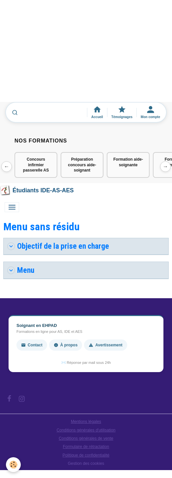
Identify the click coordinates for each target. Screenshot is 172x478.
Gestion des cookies (86, 463)
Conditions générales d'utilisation (86, 430)
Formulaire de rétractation (86, 446)
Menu (20, 270)
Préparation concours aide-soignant (82, 165)
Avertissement (105, 345)
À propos (66, 345)
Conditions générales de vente (86, 438)
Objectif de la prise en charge (58, 246)
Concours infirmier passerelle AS (36, 165)
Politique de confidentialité (86, 455)
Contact (32, 345)
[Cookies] (13, 464)
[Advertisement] (86, 54)
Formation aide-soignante (128, 162)
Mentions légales (86, 421)
